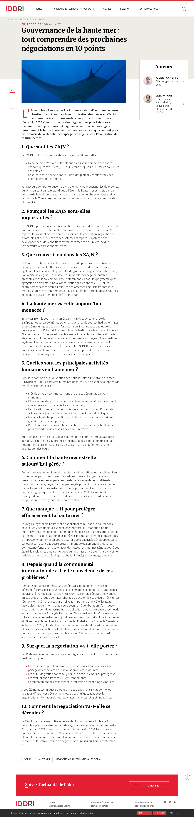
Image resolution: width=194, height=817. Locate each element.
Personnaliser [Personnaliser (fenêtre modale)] (175, 812)
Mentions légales (143, 802)
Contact (53, 802)
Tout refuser (160, 812)
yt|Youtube (165, 802)
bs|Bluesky (170, 802)
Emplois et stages (99, 806)
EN (187, 3)
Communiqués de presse (102, 802)
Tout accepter (144, 812)
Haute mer (44, 759)
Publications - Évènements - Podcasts (73, 8)
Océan (28, 759)
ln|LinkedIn (175, 802)
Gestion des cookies (144, 806)
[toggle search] (184, 8)
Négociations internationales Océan (78, 759)
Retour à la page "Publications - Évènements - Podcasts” (26, 19)
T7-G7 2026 (107, 8)
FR (183, 3)
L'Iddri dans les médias (59, 806)
